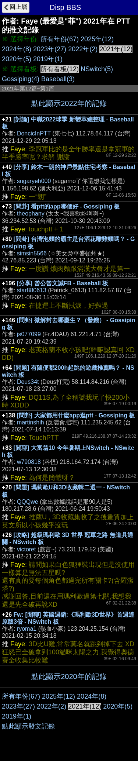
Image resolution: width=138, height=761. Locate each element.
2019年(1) (48, 59)
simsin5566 (32, 253)
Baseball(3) (58, 79)
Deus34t (28, 382)
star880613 (31, 290)
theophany (31, 213)
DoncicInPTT (34, 133)
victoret (26, 549)
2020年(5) (16, 59)
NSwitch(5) (97, 69)
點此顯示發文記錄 (28, 726)
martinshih (30, 422)
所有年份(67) (59, 39)
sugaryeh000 (34, 181)
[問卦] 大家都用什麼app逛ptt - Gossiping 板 (76, 415)
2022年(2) (83, 49)
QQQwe (27, 502)
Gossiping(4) (20, 79)
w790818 (29, 462)
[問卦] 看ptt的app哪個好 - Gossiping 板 (67, 206)
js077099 (29, 334)
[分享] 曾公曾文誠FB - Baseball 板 (63, 283)
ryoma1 (26, 629)
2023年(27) (49, 49)
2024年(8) (16, 49)
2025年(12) (97, 39)
